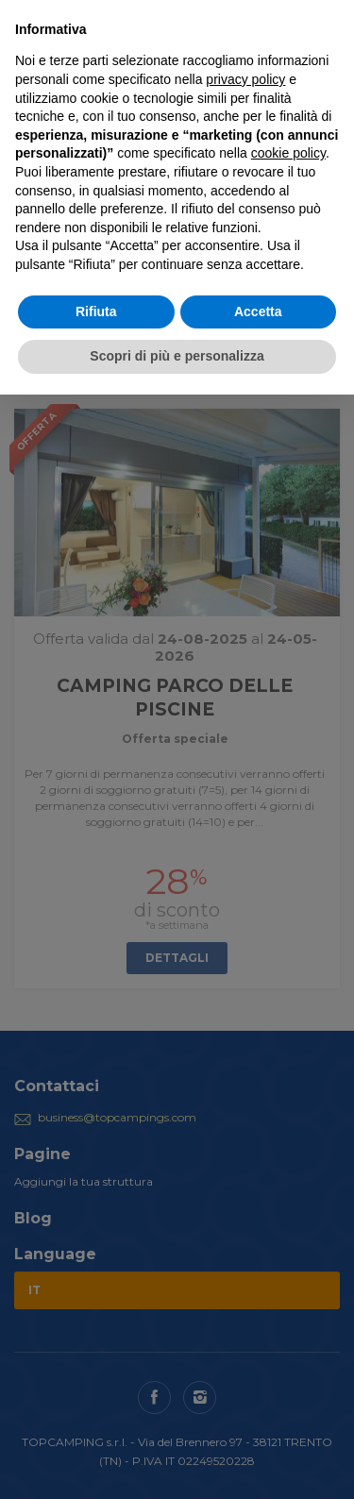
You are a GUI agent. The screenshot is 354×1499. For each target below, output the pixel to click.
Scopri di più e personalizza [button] (176, 355)
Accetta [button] (258, 311)
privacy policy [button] (245, 79)
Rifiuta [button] (96, 311)
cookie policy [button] (288, 152)
